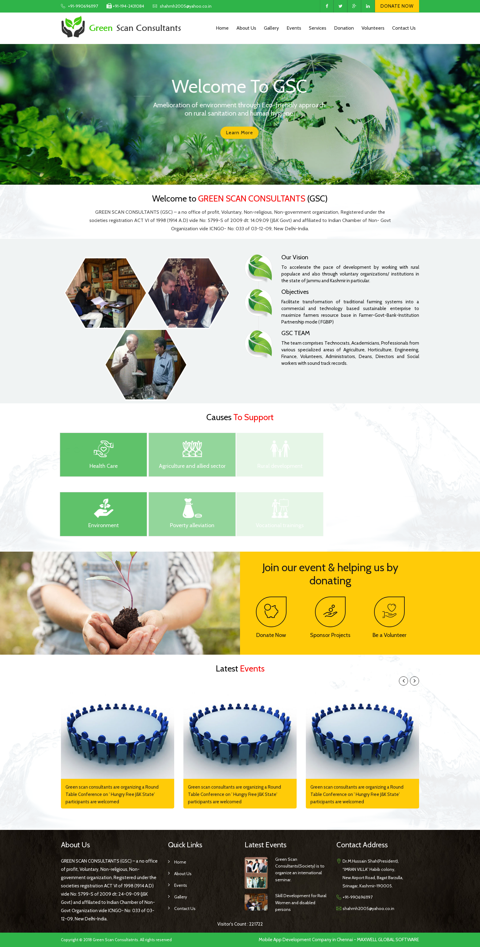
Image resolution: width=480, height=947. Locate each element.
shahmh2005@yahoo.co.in (186, 6)
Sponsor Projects (330, 635)
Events (294, 28)
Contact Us (404, 28)
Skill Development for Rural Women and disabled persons (300, 902)
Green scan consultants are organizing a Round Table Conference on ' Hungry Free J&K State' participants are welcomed (112, 794)
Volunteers (373, 28)
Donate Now (397, 6)
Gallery (271, 28)
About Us (246, 28)
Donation (344, 28)
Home (222, 28)
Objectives (295, 291)
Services (317, 28)
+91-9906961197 (83, 6)
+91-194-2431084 (128, 6)
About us (183, 873)
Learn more (234, 132)
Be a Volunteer (390, 635)
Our (294, 257)
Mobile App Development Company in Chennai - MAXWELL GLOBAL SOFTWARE (339, 939)
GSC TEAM (295, 333)
